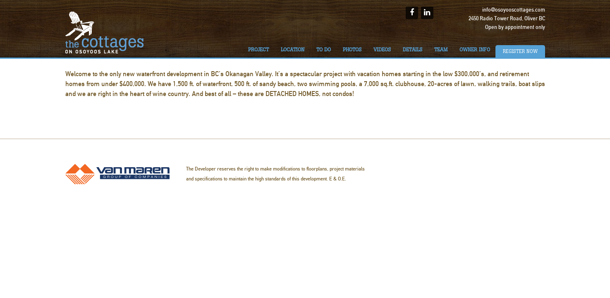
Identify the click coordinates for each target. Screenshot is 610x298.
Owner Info (474, 49)
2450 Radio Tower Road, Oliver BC (507, 18)
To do (323, 49)
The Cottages (104, 32)
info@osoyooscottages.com (513, 10)
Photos (352, 49)
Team (440, 49)
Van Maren (117, 174)
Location (292, 49)
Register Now (520, 51)
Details (412, 49)
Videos (382, 49)
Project (258, 49)
